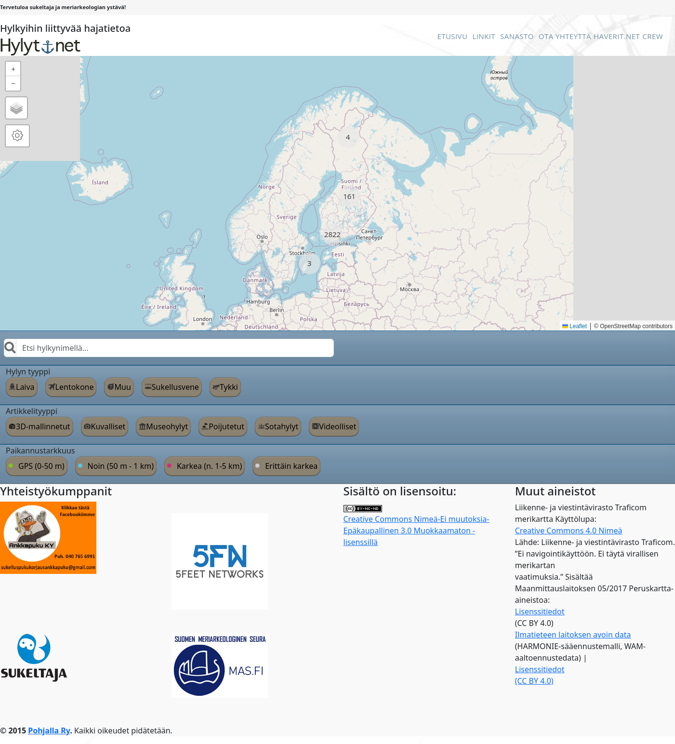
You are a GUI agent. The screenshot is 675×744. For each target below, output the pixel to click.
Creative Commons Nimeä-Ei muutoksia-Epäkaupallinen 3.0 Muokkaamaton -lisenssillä (417, 526)
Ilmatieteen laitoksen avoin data (573, 634)
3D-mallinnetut (43, 426)
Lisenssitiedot (540, 611)
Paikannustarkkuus (40, 450)
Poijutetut (226, 426)
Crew (652, 36)
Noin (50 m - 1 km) (121, 466)
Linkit (483, 36)
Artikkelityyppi (31, 411)
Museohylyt (167, 426)
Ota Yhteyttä (565, 36)
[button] (348, 137)
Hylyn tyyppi (28, 371)
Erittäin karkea (291, 466)
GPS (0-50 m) (41, 466)
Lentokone (74, 387)
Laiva (25, 387)
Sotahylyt (281, 426)
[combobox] (169, 348)
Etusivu (452, 36)
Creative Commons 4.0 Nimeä (568, 530)
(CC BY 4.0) (534, 681)
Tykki (229, 387)
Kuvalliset (108, 426)
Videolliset (337, 426)
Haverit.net (617, 36)
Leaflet (574, 326)
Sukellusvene (175, 387)
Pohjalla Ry (49, 730)
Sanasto (517, 36)
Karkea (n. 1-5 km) (209, 466)
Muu (122, 387)
